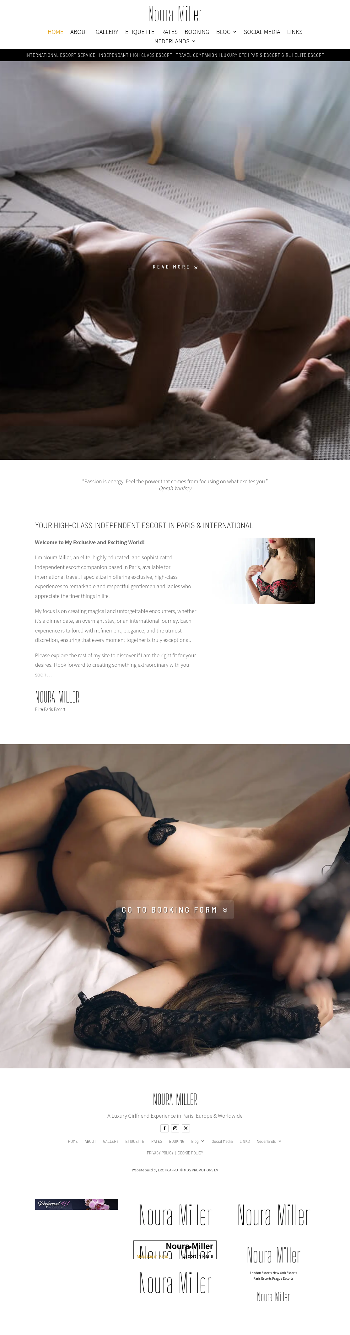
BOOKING (197, 33)
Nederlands (171, 42)
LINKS (295, 33)
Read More (171, 268)
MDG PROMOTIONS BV (201, 1176)
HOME (55, 33)
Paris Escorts (263, 1284)
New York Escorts (285, 1278)
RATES (169, 33)
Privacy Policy (160, 1158)
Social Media (262, 33)
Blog (223, 33)
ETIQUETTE (139, 33)
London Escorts (261, 1278)
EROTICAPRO (168, 1176)
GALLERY (107, 33)
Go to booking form (169, 914)
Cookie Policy (190, 1158)
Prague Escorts (282, 1284)
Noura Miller (175, 14)
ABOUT (79, 33)
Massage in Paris (152, 1262)
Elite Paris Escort (50, 712)
